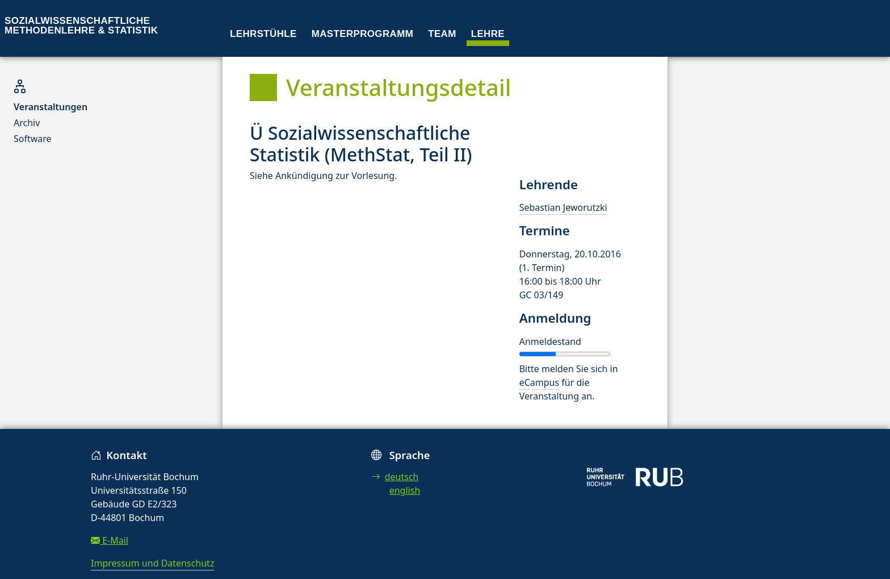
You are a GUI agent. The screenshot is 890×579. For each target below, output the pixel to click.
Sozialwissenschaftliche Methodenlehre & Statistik (81, 25)
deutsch (395, 476)
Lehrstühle (263, 33)
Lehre (488, 33)
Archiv (27, 122)
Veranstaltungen (50, 107)
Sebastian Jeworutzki (563, 207)
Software (33, 138)
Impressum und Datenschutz (152, 563)
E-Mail (109, 540)
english (405, 490)
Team (442, 33)
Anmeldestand (550, 341)
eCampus (539, 382)
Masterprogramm (362, 33)
